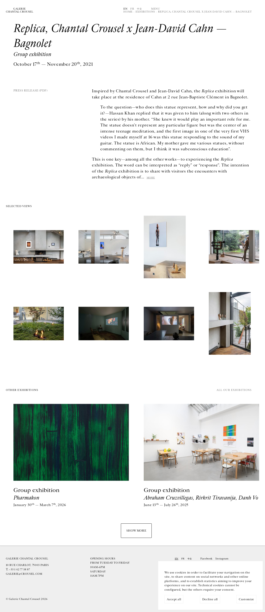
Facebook (206, 558)
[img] (38, 247)
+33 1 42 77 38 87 (19, 569)
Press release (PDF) (30, 90)
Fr (132, 8)
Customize (246, 599)
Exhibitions (145, 11)
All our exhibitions (234, 390)
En (125, 8)
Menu (155, 8)
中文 (139, 8)
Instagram (221, 558)
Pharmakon (26, 497)
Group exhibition (36, 490)
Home (128, 11)
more (151, 177)
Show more (136, 530)
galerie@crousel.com (24, 574)
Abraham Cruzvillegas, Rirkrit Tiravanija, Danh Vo (201, 497)
